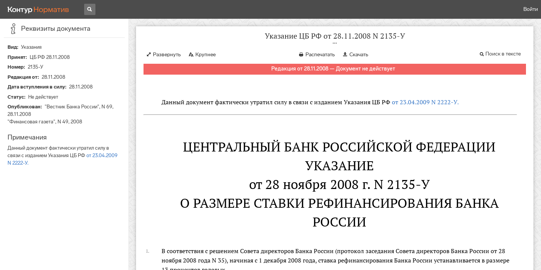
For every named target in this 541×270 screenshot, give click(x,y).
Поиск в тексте (503, 54)
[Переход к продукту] (38, 9)
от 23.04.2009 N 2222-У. (425, 102)
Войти (530, 9)
